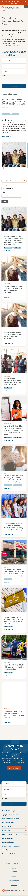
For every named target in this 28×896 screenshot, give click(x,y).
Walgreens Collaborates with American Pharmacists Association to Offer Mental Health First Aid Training (14, 573)
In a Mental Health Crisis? (10, 854)
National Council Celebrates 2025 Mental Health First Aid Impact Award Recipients (14, 336)
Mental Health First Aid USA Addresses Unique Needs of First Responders (14, 667)
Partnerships (17, 247)
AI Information (14, 885)
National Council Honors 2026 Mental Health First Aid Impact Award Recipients (13, 289)
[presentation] (13, 80)
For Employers (8, 437)
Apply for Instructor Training (11, 815)
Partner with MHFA (8, 842)
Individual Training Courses (11, 811)
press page (4, 43)
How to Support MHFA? (9, 834)
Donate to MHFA (7, 838)
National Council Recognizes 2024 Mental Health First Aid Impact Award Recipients (13, 382)
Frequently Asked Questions (11, 846)
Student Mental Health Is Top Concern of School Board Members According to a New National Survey (13, 527)
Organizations (18, 485)
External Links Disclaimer (14, 880)
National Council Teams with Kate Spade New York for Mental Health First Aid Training (13, 620)
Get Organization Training (10, 819)
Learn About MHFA (8, 822)
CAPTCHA (4, 75)
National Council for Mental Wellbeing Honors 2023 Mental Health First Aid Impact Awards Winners (14, 479)
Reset (4, 201)
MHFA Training (8, 247)
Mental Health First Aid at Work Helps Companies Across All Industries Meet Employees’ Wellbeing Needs (13, 430)
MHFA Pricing (6, 826)
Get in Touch (6, 850)
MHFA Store (6, 830)
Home (3, 10)
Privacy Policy (14, 871)
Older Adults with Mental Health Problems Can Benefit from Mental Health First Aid (14, 714)
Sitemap (14, 876)
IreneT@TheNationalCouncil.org (10, 45)
